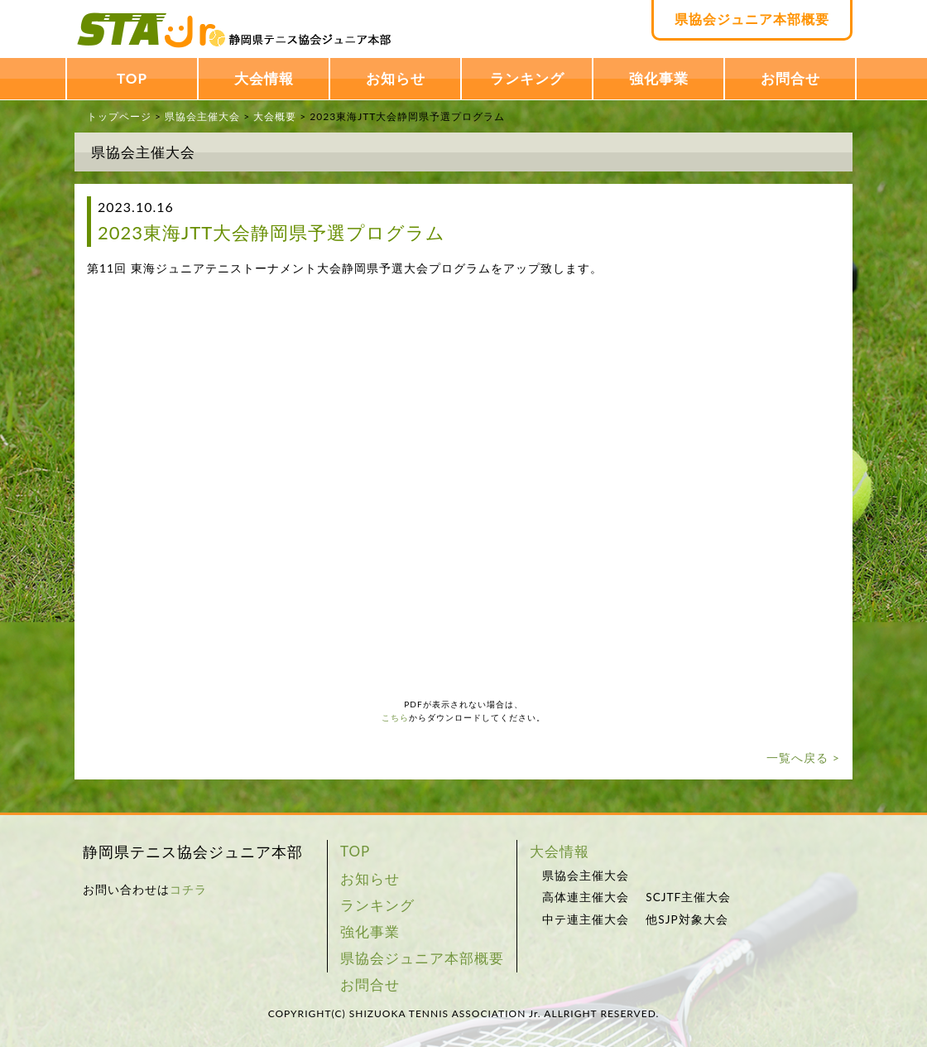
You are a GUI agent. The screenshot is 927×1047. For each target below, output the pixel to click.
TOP (132, 78)
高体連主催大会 (585, 897)
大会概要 (274, 116)
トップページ (119, 116)
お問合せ (790, 78)
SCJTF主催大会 (688, 897)
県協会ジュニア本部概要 (752, 19)
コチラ (188, 889)
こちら (395, 717)
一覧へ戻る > (803, 757)
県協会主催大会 (202, 116)
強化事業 (659, 78)
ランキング (527, 78)
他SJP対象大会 (687, 919)
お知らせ (395, 78)
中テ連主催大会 (585, 919)
